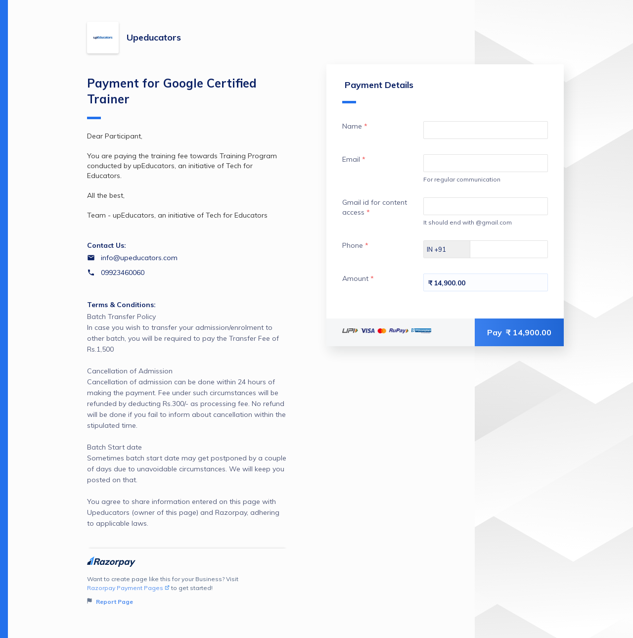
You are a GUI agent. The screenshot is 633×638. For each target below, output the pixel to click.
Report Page (110, 601)
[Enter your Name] (485, 130)
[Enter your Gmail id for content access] (485, 206)
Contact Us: (106, 245)
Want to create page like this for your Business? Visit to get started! (187, 590)
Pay (519, 332)
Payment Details (377, 91)
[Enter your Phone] (517, 249)
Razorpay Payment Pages (128, 588)
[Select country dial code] (447, 249)
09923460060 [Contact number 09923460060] (122, 272)
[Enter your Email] (485, 163)
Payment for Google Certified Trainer (172, 97)
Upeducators (154, 37)
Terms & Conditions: (121, 304)
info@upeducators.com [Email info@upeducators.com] (139, 257)
